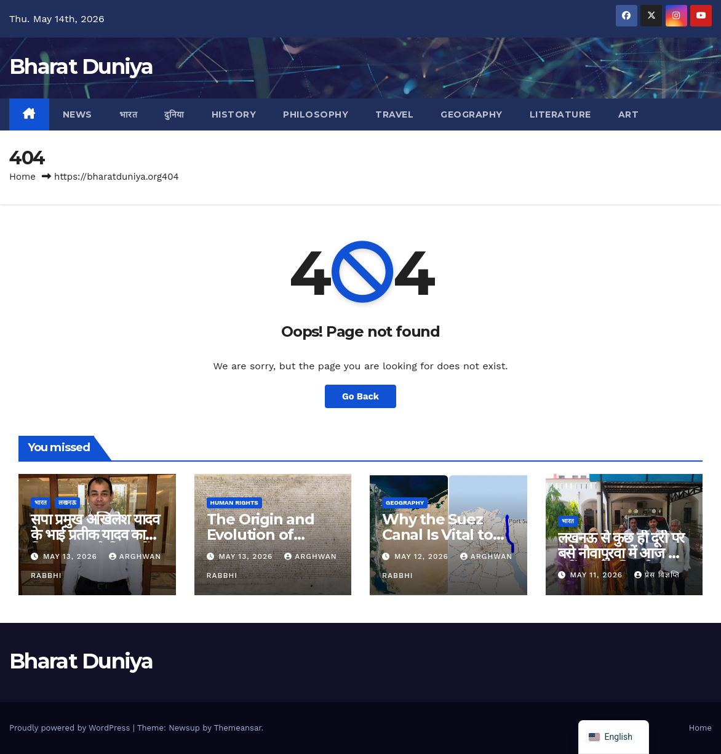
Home (22, 176)
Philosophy (315, 114)
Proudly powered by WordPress (71, 727)
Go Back (360, 396)
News (77, 114)
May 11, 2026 (598, 575)
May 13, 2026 (71, 556)
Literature (560, 114)
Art (628, 114)
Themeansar (237, 727)
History (234, 114)
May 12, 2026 (423, 556)
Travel (394, 114)
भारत (128, 114)
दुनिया (174, 114)
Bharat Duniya (81, 66)
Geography (471, 114)
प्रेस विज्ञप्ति (657, 575)
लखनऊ (67, 502)
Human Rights (234, 502)
